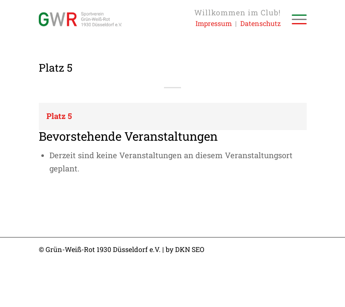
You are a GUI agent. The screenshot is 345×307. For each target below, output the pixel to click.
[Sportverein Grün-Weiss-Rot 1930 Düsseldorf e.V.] (80, 19)
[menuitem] (295, 19)
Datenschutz (260, 23)
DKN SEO (189, 249)
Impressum (214, 23)
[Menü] (295, 19)
